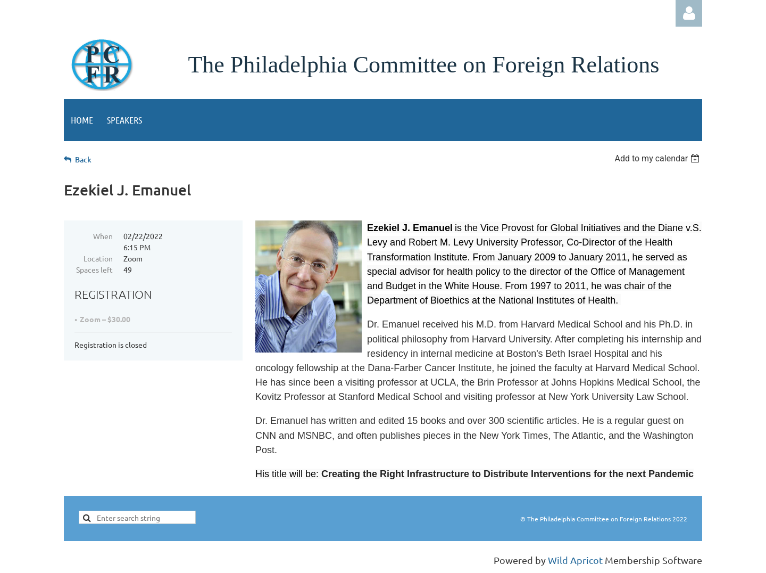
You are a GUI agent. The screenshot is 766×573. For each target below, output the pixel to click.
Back (83, 159)
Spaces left (94, 269)
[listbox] (658, 158)
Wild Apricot (575, 560)
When (103, 236)
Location (98, 258)
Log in (689, 13)
